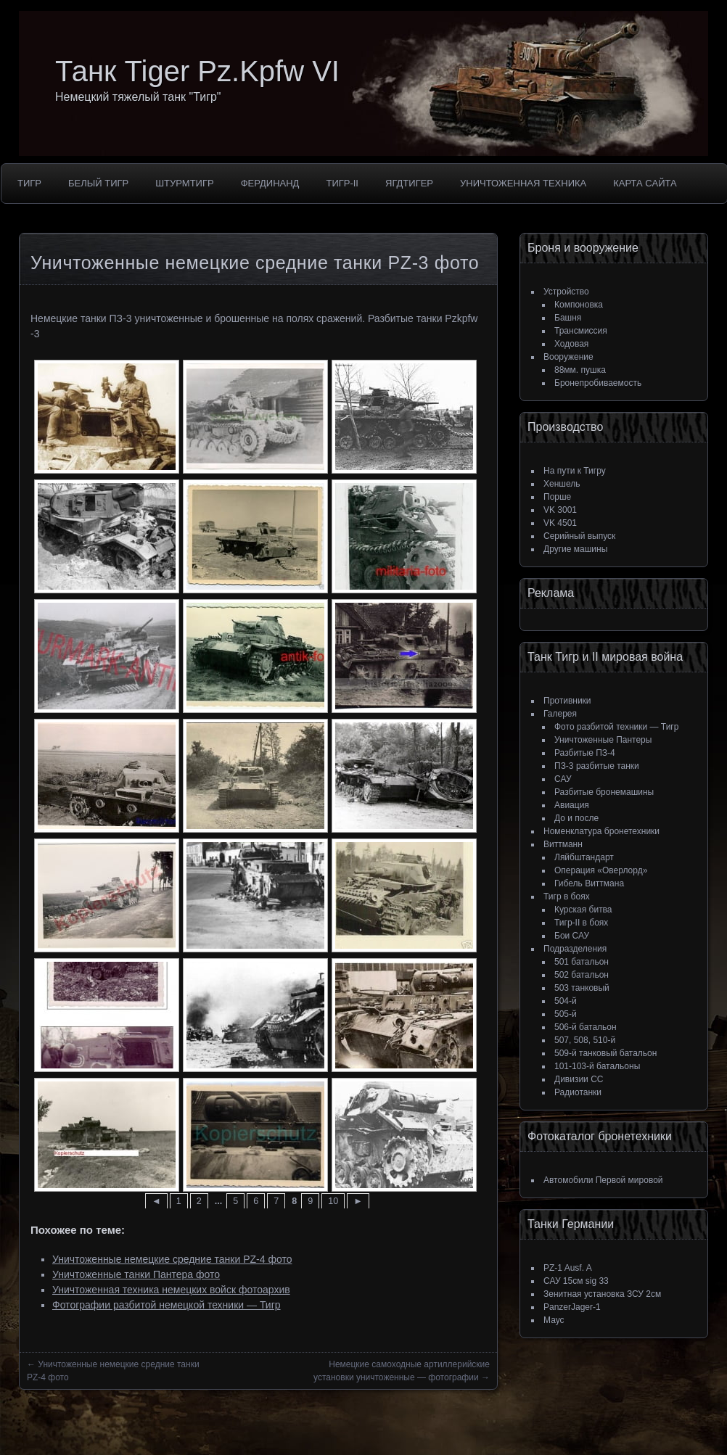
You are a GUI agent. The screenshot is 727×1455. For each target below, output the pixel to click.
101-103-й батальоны (597, 1066)
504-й (565, 1001)
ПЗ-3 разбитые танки (596, 766)
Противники (567, 701)
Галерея (560, 714)
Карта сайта (644, 183)
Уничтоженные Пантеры (603, 740)
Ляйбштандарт (584, 857)
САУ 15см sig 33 (576, 1281)
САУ (563, 779)
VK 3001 (560, 510)
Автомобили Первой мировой (603, 1180)
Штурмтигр (184, 183)
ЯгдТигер (409, 183)
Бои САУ (571, 936)
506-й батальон (585, 1027)
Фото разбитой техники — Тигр (616, 727)
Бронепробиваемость (597, 383)
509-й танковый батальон (605, 1053)
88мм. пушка (580, 370)
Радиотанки (577, 1092)
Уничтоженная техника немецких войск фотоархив (171, 1289)
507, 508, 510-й (584, 1040)
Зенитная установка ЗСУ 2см (602, 1294)
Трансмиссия (580, 331)
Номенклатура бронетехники (601, 831)
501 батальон (581, 962)
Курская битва (583, 909)
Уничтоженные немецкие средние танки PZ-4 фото (172, 1259)
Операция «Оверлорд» (600, 870)
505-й (565, 1014)
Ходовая (571, 344)
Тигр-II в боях (581, 923)
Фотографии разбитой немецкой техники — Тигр (166, 1305)
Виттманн (563, 844)
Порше (557, 497)
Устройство (566, 292)
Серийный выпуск (579, 536)
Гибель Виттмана (589, 883)
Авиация (571, 805)
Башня (567, 318)
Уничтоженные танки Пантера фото (136, 1274)
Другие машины (575, 549)
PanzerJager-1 (572, 1307)
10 (333, 1201)
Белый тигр (98, 183)
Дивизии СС (578, 1079)
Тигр (29, 183)
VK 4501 (560, 523)
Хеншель (561, 484)
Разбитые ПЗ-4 (584, 753)
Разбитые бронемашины (604, 792)
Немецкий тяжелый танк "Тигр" (138, 97)
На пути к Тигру (574, 471)
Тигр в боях (566, 896)
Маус (553, 1320)
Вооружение (568, 357)
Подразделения (575, 949)
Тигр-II (342, 183)
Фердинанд (270, 183)
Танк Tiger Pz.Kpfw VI (197, 71)
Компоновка (578, 305)
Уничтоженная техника (523, 183)
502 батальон (581, 975)
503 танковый (581, 988)
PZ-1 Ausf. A (567, 1268)
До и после (576, 818)
